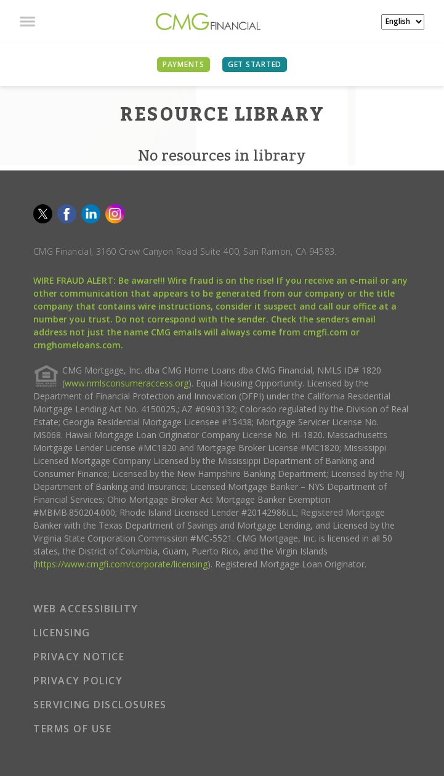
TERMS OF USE (72, 728)
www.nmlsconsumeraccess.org (126, 383)
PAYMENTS (183, 64)
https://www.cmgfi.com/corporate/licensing (122, 564)
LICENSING (62, 632)
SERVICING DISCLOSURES (100, 704)
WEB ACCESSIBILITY (86, 608)
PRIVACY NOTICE (78, 656)
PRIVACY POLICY (78, 680)
